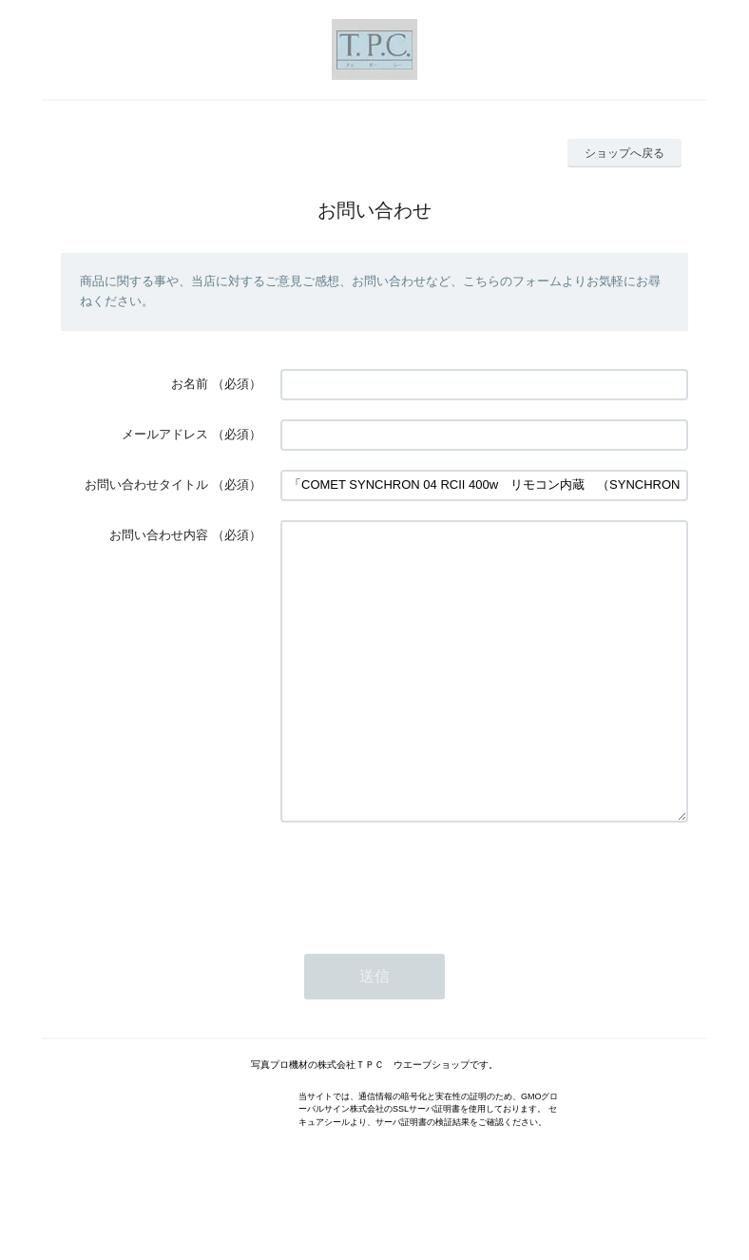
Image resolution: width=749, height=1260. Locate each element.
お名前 (189, 384)
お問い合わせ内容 (158, 535)
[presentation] (424, 936)
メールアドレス (165, 434)
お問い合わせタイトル (146, 484)
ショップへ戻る (624, 153)
